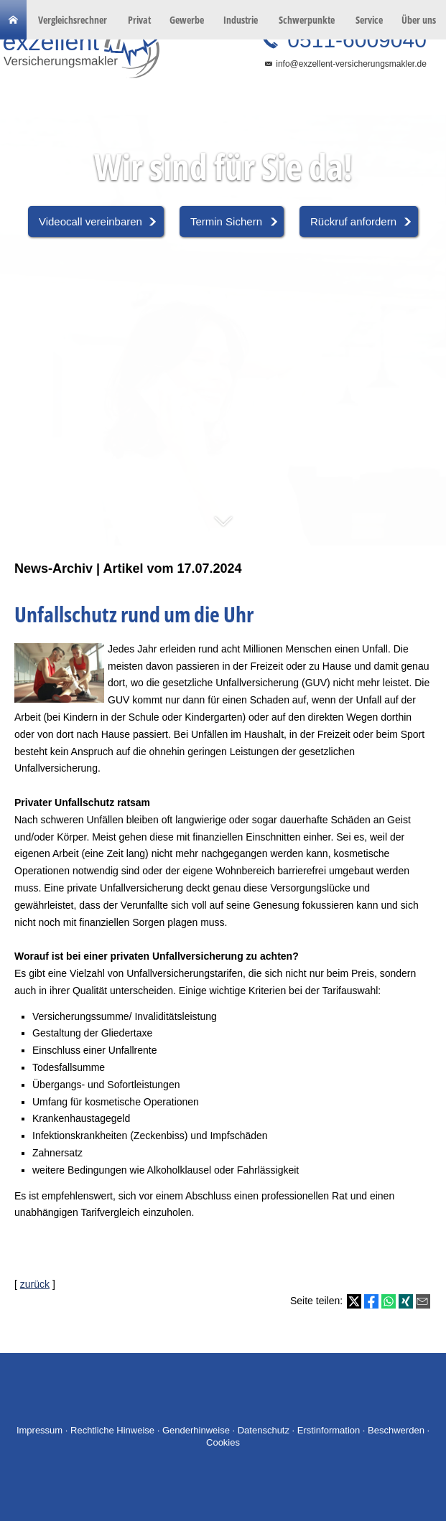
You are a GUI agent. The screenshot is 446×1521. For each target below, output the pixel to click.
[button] (223, 528)
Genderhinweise (196, 1430)
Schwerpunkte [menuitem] (307, 20)
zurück (35, 1284)
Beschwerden (396, 1430)
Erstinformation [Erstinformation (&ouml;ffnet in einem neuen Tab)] (328, 1430)
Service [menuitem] (369, 20)
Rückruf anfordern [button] (353, 221)
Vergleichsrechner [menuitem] (72, 20)
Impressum (39, 1430)
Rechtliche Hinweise (112, 1430)
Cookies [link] (223, 1442)
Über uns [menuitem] (418, 20)
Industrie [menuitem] (240, 20)
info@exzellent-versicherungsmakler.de (351, 64)
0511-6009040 (354, 40)
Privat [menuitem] (139, 20)
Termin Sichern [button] (226, 221)
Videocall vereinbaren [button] (90, 221)
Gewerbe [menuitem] (186, 20)
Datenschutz (263, 1430)
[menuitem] (13, 20)
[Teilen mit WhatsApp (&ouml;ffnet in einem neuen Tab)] (388, 1301)
